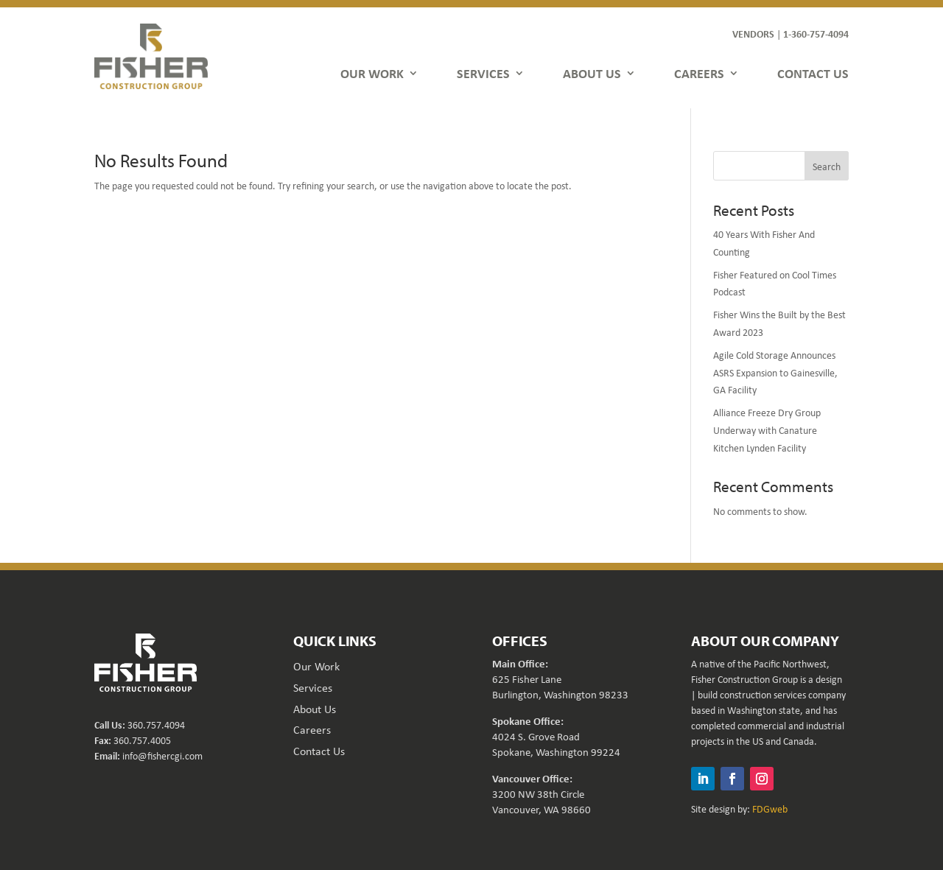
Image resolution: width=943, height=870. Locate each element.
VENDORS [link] (753, 34)
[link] (151, 56)
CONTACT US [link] (813, 73)
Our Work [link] (316, 666)
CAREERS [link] (699, 73)
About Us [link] (314, 709)
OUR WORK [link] (372, 73)
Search (827, 166)
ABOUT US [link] (592, 73)
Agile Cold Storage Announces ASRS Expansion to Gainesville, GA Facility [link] (775, 372)
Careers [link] (312, 729)
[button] (703, 778)
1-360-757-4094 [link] (816, 34)
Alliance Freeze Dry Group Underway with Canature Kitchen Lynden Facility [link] (767, 430)
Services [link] (312, 687)
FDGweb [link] (770, 808)
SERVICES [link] (483, 73)
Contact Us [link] (319, 751)
